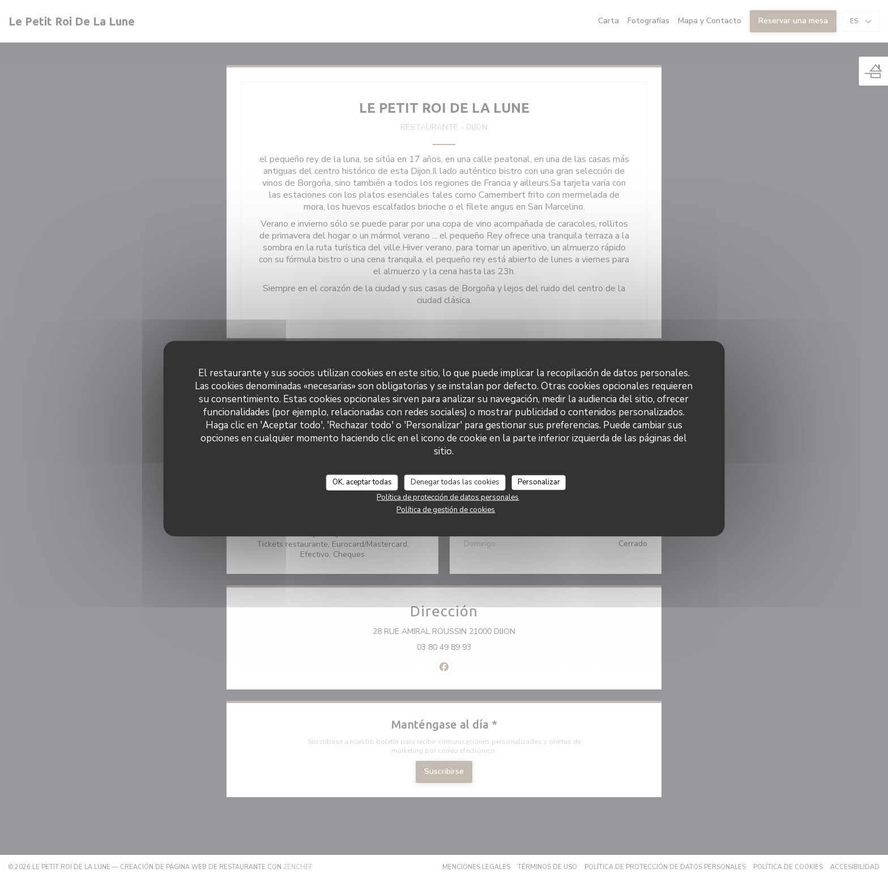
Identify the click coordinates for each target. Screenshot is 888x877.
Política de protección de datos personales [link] (448, 497)
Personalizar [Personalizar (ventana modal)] (539, 482)
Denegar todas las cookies (455, 482)
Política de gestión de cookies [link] (445, 509)
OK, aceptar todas (362, 482)
